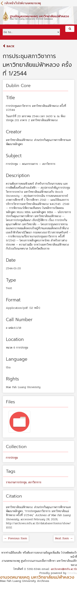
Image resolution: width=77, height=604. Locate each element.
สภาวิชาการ (34, 482)
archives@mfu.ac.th (64, 569)
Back (8, 46)
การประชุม (12, 457)
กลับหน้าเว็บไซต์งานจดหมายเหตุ (22, 3)
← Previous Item (15, 538)
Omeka (71, 573)
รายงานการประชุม (16, 482)
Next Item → (64, 538)
